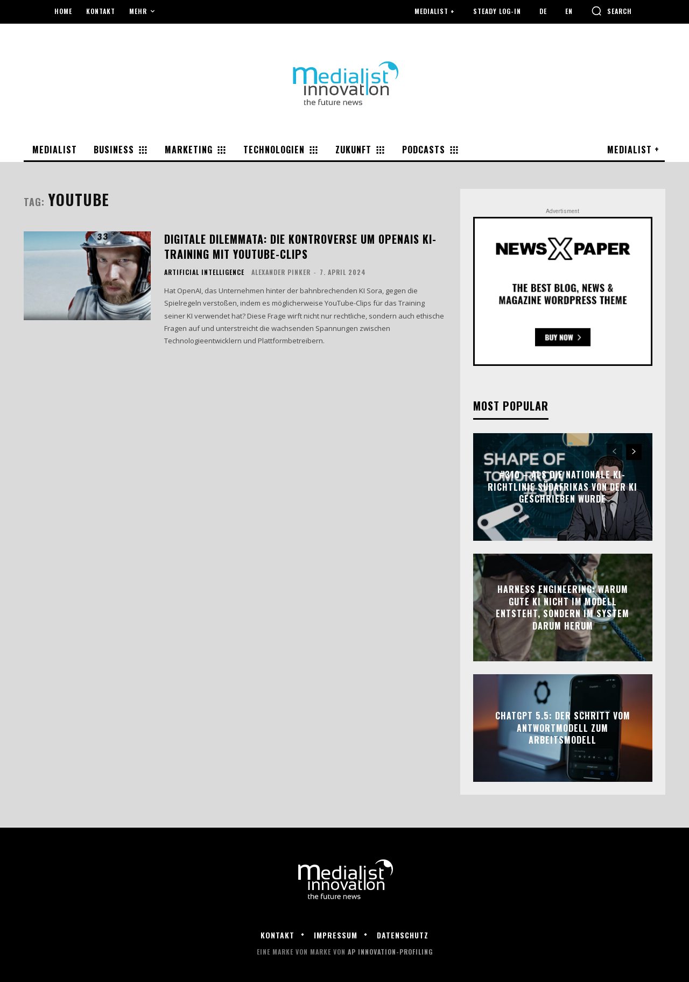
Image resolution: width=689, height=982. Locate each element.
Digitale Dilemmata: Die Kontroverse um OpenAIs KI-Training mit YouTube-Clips (300, 246)
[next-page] (634, 452)
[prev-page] (614, 452)
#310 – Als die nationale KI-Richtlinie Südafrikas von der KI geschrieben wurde (562, 487)
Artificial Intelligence (204, 272)
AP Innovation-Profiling (390, 951)
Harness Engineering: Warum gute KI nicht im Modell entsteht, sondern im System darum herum (562, 607)
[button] (611, 10)
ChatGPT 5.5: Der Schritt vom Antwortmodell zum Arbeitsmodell (562, 728)
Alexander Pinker (281, 272)
